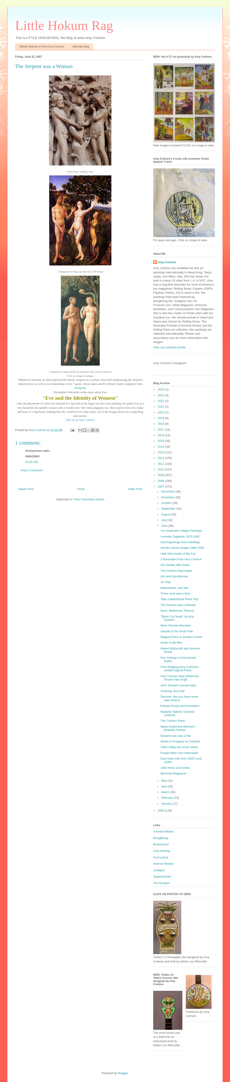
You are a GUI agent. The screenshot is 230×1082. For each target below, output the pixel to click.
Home (81, 489)
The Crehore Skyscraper (176, 570)
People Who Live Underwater (179, 753)
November (168, 497)
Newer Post (25, 489)
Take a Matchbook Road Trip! (179, 599)
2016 (161, 435)
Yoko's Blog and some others (179, 747)
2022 (161, 401)
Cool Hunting (161, 851)
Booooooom (161, 844)
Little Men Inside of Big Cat (177, 553)
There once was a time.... (176, 593)
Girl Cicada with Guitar (175, 565)
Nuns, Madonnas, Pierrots (177, 610)
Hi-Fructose (160, 857)
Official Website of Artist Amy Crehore (41, 46)
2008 (161, 481)
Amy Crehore (167, 262)
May (164, 780)
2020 (161, 412)
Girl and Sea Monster (174, 576)
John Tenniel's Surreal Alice (178, 685)
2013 (161, 452)
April (164, 786)
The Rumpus (161, 883)
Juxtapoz (159, 870)
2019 (161, 418)
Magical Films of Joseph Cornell (181, 637)
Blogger (123, 1073)
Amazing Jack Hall (172, 691)
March (165, 792)
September (168, 508)
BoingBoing (160, 838)
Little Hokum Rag (64, 25)
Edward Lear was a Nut (175, 735)
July (164, 520)
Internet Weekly (163, 863)
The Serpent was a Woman (178, 605)
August (166, 514)
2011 (161, 463)
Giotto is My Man (171, 642)
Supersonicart (162, 876)
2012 (161, 458)
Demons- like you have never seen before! (179, 698)
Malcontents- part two (174, 588)
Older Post (135, 489)
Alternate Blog (80, 46)
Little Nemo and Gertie (175, 767)
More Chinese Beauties (175, 625)
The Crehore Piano (172, 720)
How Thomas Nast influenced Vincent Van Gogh (179, 677)
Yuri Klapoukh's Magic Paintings (181, 530)
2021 (161, 406)
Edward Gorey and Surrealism (179, 706)
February (167, 797)
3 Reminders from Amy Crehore (180, 559)
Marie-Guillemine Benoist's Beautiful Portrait (177, 728)
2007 (161, 486)
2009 (161, 475)
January (166, 803)
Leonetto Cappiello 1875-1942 (179, 536)
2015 (161, 440)
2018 (161, 423)
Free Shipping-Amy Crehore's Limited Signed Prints (179, 668)
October (166, 503)
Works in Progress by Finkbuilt (180, 741)
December (168, 491)
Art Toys (165, 582)
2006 (161, 810)
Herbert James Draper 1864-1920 (182, 547)
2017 (161, 429)
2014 (161, 446)
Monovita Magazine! (173, 773)
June (164, 525)
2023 (161, 395)
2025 (161, 389)
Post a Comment (31, 470)
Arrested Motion (163, 831)
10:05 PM (31, 462)
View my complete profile (169, 347)
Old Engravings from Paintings (180, 542)
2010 (161, 469)
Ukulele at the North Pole (176, 631)
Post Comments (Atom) (89, 499)
